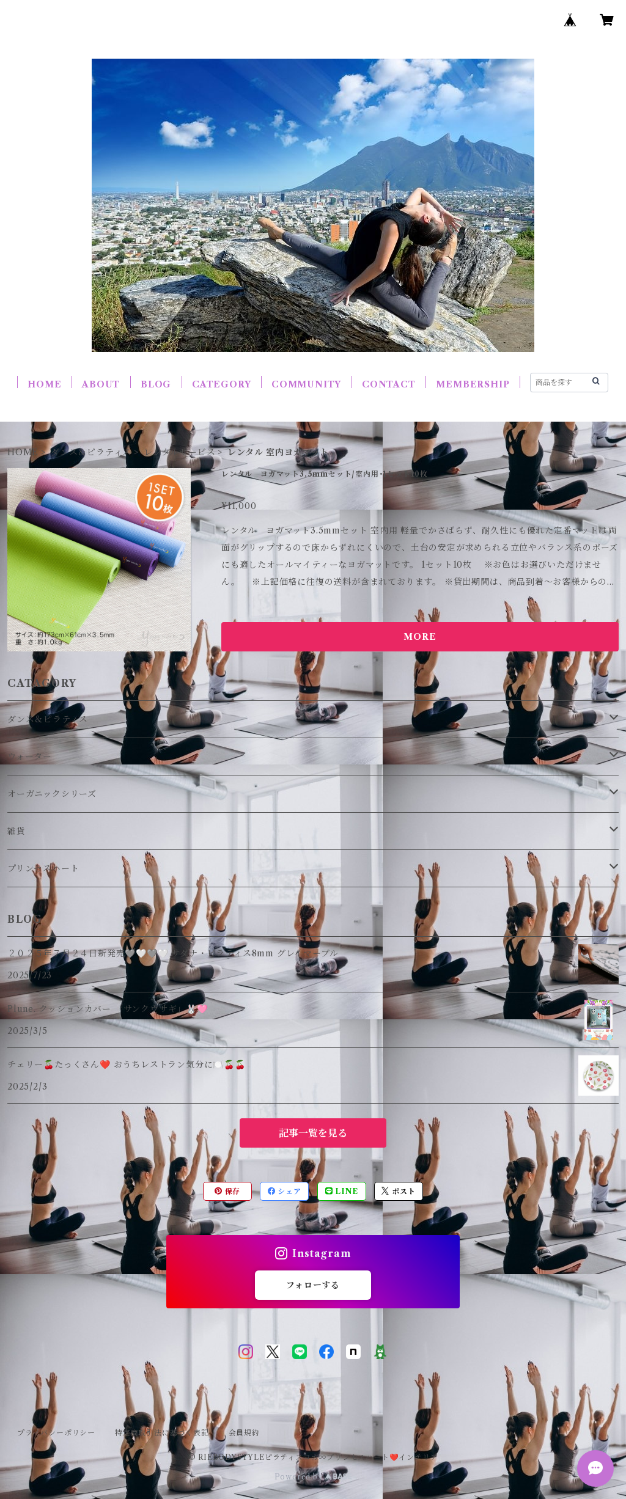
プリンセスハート (43, 868)
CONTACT (389, 384)
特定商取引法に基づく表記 (162, 1432)
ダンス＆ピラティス (91, 452)
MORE (419, 636)
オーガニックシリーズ (52, 793)
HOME (44, 384)
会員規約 (244, 1432)
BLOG (156, 384)
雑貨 (16, 831)
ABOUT (101, 384)
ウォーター (29, 756)
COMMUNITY (306, 384)
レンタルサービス (179, 452)
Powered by (313, 1476)
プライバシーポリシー (56, 1432)
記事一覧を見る (313, 1133)
